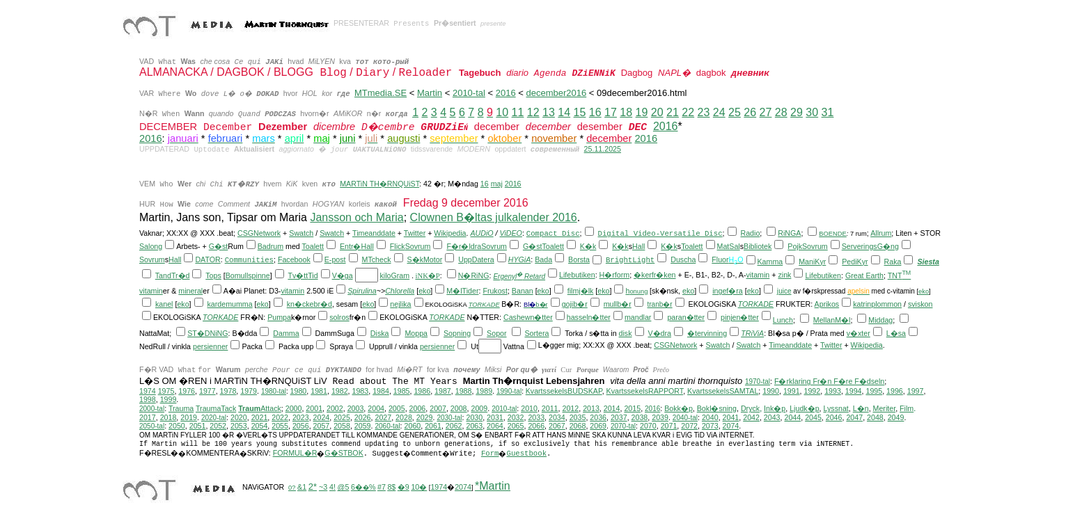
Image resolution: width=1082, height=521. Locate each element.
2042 (751, 417)
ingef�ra (727, 291)
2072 (689, 426)
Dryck (750, 408)
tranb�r (659, 304)
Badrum (270, 246)
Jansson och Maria (356, 217)
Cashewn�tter (528, 317)
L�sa (896, 333)
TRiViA (752, 333)
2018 (168, 417)
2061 (433, 426)
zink (784, 275)
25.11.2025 (602, 149)
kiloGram (395, 275)
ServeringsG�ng (870, 246)
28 (781, 112)
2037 (619, 417)
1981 (319, 391)
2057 (321, 426)
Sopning (457, 333)
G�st (218, 246)
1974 (147, 391)
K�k (588, 246)
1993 (832, 391)
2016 (506, 93)
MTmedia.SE (380, 93)
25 (734, 112)
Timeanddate (373, 233)
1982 (339, 391)
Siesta (928, 261)
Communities (249, 260)
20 (657, 112)
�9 (403, 487)
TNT (899, 275)
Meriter (884, 408)
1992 (812, 391)
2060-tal (387, 426)
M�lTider (462, 291)
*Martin (492, 486)
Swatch (301, 233)
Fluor (720, 259)
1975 (166, 391)
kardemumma (230, 304)
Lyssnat (836, 408)
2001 (314, 408)
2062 (454, 426)
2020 (238, 417)
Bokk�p (678, 408)
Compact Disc (553, 234)
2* (312, 486)
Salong (150, 246)
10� (419, 487)
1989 (484, 391)
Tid (312, 275)
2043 (772, 417)
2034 (557, 417)
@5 (344, 487)
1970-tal (757, 381)
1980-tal (273, 391)
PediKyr (855, 261)
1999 (168, 399)
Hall (367, 246)
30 (812, 112)
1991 (791, 391)
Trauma (181, 408)
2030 (474, 417)
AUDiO (481, 233)
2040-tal (685, 418)
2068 (578, 426)
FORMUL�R (295, 453)
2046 (834, 417)
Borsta (579, 259)
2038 (640, 417)
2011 (550, 408)
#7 (381, 487)
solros (339, 317)
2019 (188, 417)
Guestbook (526, 453)
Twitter (414, 233)
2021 (259, 417)
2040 (710, 417)
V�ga (342, 275)
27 (766, 112)
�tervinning (707, 333)
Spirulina (361, 291)
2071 (669, 426)
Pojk (794, 246)
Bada (543, 259)
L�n (861, 408)
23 (704, 112)
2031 (495, 417)
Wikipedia (450, 233)
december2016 (556, 93)
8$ (391, 487)
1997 (915, 391)
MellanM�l (832, 320)
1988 (463, 391)
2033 (536, 417)
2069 (598, 426)
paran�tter (686, 317)
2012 (570, 408)
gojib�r (575, 304)
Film (907, 408)
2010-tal (469, 93)
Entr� (350, 246)
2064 (495, 426)
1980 (298, 391)
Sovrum (418, 246)
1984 (381, 391)
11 (518, 112)
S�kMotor (425, 259)
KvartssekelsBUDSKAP (564, 391)
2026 (362, 417)
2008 (458, 408)
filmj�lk (580, 291)
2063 (474, 426)
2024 (321, 417)
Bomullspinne (248, 275)
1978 (228, 391)
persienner (210, 346)
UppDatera (476, 259)
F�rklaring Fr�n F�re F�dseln (829, 381)
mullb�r (618, 304)
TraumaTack (216, 408)
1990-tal (509, 391)
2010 (529, 408)
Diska (379, 333)
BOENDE (832, 233)
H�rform (614, 275)
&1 (301, 487)
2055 (280, 426)
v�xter (858, 333)
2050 (176, 426)
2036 (598, 417)
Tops (213, 275)
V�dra (659, 333)
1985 (401, 391)
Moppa (416, 333)
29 (796, 112)
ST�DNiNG (207, 333)
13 (548, 112)
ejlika (402, 304)
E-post (335, 259)
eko (424, 291)
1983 (360, 391)
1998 (147, 399)
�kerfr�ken (655, 275)
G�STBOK (343, 453)
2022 (280, 417)
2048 (875, 417)
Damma (286, 333)
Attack (259, 408)
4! (332, 487)
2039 (660, 417)
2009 (479, 408)
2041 (731, 417)
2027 (383, 417)
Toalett (313, 246)
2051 (197, 426)
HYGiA (519, 259)
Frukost (495, 291)
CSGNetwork (259, 233)
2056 (300, 426)
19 (642, 112)
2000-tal (151, 408)
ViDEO (511, 233)
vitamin (758, 275)
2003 (355, 408)
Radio (750, 233)
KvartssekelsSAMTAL (722, 391)
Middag (880, 320)
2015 (632, 408)
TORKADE (484, 304)
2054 (259, 426)
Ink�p (774, 408)
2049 (896, 417)
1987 (442, 391)
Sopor (496, 333)
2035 (578, 417)
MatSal (728, 246)
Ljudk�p (804, 408)
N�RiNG (473, 275)
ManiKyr (812, 261)
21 (672, 112)
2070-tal (623, 426)
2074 (731, 426)
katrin (862, 304)
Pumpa (279, 317)
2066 (536, 426)
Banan (522, 291)
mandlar (638, 317)
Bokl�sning (717, 408)
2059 (362, 426)
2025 (342, 417)
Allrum (880, 233)
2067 (557, 426)
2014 (612, 408)
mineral (190, 291)
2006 (417, 408)
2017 (147, 417)
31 (828, 112)
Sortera (536, 333)
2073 (710, 426)
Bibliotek (757, 246)
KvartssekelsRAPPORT (645, 391)
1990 (770, 391)
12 (533, 112)
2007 (438, 408)
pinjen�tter (740, 317)
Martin (429, 93)
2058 (342, 426)
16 (595, 112)
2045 (813, 417)
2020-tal (213, 418)
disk (625, 333)
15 (580, 112)
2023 (300, 417)
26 (750, 112)
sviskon (920, 304)
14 (564, 112)
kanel (164, 304)
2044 (792, 417)
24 (719, 112)
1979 (248, 391)
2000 (293, 408)
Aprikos (827, 304)
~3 (323, 487)
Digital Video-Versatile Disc (660, 234)
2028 (403, 417)
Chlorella (399, 291)
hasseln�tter (589, 317)
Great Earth (864, 275)
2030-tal (449, 418)
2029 (424, 417)
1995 (873, 391)
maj (497, 183)
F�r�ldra (463, 246)
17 (610, 112)
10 (502, 112)
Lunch (783, 320)
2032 (516, 417)
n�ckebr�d (311, 304)
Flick (397, 246)
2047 (854, 417)
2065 (516, 426)
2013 (591, 408)
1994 (853, 391)
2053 (238, 426)
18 (626, 112)
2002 (335, 408)
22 (688, 112)
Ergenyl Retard (519, 276)
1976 (186, 391)
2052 (218, 426)
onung (638, 291)
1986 (422, 391)
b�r (541, 304)
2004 (376, 408)
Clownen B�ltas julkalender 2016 (493, 217)
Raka (893, 261)
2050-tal (151, 426)
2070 (648, 426)
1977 (207, 391)
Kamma (770, 261)
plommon (886, 304)
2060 (413, 426)
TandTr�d (172, 275)
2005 (397, 408)
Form (490, 453)
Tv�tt (298, 275)
